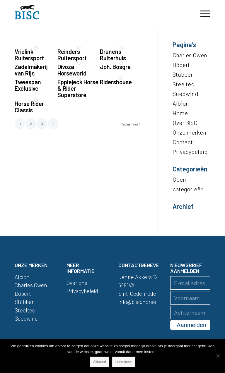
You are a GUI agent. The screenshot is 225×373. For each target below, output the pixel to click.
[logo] (27, 13)
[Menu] (202, 13)
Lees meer (123, 362)
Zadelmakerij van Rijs (31, 70)
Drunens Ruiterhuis (113, 54)
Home (180, 112)
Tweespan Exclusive (28, 85)
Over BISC (185, 122)
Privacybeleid (190, 151)
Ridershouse (116, 81)
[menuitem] (202, 13)
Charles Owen (190, 55)
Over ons (77, 282)
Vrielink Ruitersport (29, 54)
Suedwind (185, 93)
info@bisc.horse (137, 301)
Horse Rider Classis (29, 107)
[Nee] (218, 356)
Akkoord (99, 362)
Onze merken (189, 132)
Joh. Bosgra (115, 66)
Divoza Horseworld (71, 70)
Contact (183, 141)
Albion (181, 103)
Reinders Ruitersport (72, 54)
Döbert (181, 64)
